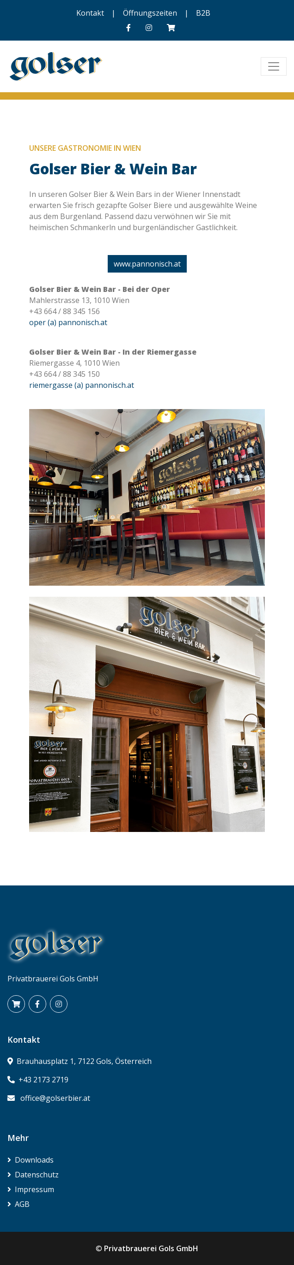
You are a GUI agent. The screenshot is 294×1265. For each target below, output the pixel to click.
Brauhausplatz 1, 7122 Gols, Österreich (84, 1061)
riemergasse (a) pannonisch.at (81, 385)
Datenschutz (33, 1175)
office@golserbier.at (55, 1098)
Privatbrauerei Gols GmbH (151, 1248)
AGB (18, 1204)
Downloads (30, 1160)
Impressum (30, 1189)
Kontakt (90, 13)
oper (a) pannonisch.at (68, 322)
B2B (203, 13)
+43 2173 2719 (43, 1080)
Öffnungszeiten (150, 13)
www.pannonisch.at (147, 264)
